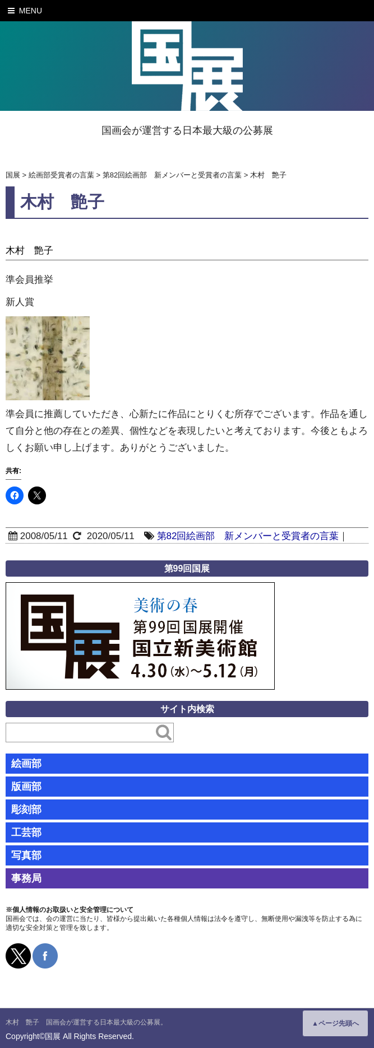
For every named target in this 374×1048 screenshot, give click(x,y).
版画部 (26, 786)
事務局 (26, 878)
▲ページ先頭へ (335, 1023)
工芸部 (26, 832)
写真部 (26, 855)
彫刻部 (26, 809)
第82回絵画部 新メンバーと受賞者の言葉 (248, 536)
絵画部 (26, 763)
